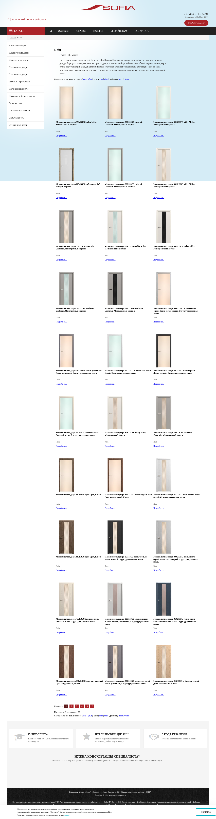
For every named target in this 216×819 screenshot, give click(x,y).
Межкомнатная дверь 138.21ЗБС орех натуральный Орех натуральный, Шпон (79, 682)
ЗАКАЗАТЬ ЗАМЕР (196, 23)
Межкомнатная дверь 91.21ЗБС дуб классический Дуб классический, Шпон (176, 682)
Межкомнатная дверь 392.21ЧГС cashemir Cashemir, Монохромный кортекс (124, 309)
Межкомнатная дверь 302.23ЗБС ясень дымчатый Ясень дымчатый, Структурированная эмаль (78, 371)
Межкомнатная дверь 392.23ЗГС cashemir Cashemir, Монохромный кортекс (124, 185)
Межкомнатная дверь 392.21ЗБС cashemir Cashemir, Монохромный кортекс (75, 247)
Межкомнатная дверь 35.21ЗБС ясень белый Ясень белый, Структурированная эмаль (176, 496)
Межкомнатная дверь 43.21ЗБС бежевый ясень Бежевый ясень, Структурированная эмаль (77, 620)
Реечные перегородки (19, 81)
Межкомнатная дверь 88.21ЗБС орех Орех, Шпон (78, 557)
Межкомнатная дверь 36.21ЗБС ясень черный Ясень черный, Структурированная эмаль (126, 558)
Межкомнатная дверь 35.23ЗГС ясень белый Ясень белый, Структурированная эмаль (128, 371)
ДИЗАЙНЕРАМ (119, 31)
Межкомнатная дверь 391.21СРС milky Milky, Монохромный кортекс (125, 247)
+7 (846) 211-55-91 (195, 14)
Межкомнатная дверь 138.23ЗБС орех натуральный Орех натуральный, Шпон (128, 496)
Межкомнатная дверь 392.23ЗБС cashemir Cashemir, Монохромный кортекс (124, 123)
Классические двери (19, 53)
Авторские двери (17, 45)
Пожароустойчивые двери (22, 96)
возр (84, 79)
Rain (20, 37)
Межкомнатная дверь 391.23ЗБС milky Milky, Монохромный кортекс (76, 123)
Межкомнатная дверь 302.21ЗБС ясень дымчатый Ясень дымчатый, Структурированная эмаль (127, 682)
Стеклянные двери (18, 67)
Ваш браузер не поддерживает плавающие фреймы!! (107, 775)
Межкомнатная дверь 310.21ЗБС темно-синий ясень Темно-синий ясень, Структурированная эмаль (174, 621)
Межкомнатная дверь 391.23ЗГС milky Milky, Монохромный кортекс (174, 123)
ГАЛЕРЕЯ (98, 31)
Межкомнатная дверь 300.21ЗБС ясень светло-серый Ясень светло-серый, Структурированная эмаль (175, 559)
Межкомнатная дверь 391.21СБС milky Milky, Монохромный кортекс (125, 433)
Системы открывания (19, 110)
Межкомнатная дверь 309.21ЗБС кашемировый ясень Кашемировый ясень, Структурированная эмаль (127, 621)
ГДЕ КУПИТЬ (142, 31)
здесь (66, 815)
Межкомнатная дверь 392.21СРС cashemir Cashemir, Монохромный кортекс (75, 309)
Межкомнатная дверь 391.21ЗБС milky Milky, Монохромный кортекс (174, 185)
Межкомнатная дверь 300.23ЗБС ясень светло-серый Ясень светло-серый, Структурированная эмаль (175, 311)
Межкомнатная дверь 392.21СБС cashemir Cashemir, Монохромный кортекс (172, 433)
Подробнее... (61, 135)
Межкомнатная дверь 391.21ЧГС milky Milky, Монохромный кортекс (174, 247)
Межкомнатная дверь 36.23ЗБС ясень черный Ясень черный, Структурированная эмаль (174, 371)
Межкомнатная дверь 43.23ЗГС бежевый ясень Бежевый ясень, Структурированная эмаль (77, 433)
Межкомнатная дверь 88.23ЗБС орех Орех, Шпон (78, 495)
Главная (13, 37)
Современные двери (19, 60)
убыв (90, 79)
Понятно (206, 811)
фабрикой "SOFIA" (55, 802)
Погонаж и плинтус (18, 89)
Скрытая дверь (16, 117)
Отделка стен (15, 103)
